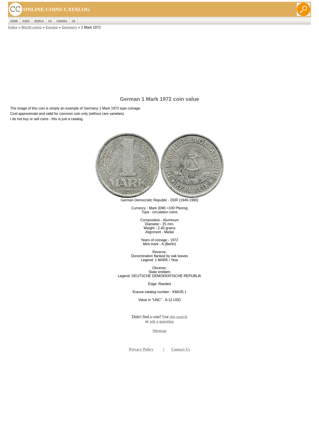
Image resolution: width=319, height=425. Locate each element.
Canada (61, 21)
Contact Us (180, 349)
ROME (14, 21)
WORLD (39, 21)
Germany (69, 27)
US (50, 21)
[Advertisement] (159, 61)
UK (73, 21)
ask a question (162, 321)
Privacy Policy (141, 349)
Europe (52, 27)
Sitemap (160, 331)
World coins (31, 27)
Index (13, 27)
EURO (26, 21)
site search (178, 317)
